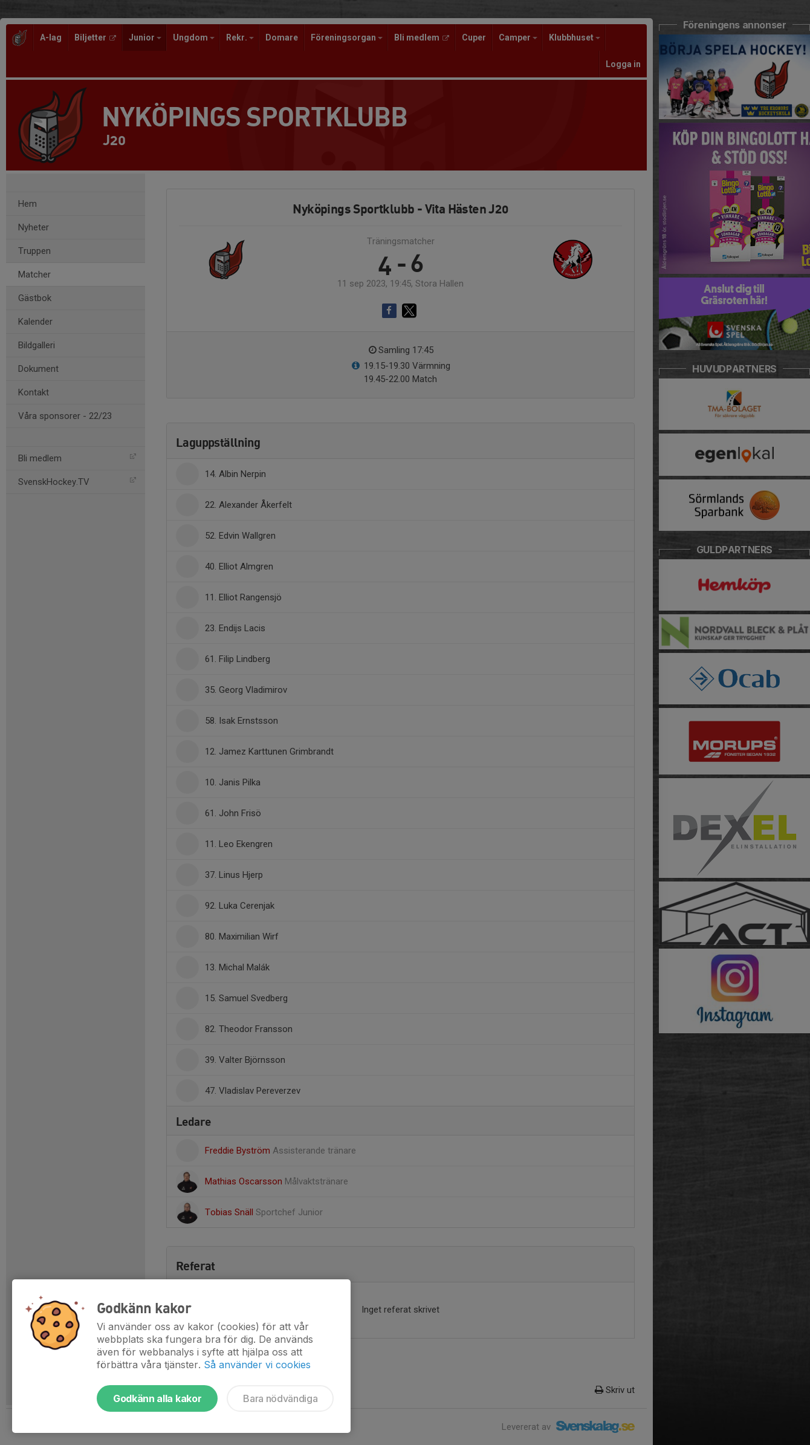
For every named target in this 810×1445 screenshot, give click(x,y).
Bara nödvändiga (280, 1398)
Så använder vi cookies (257, 1365)
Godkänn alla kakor (157, 1398)
